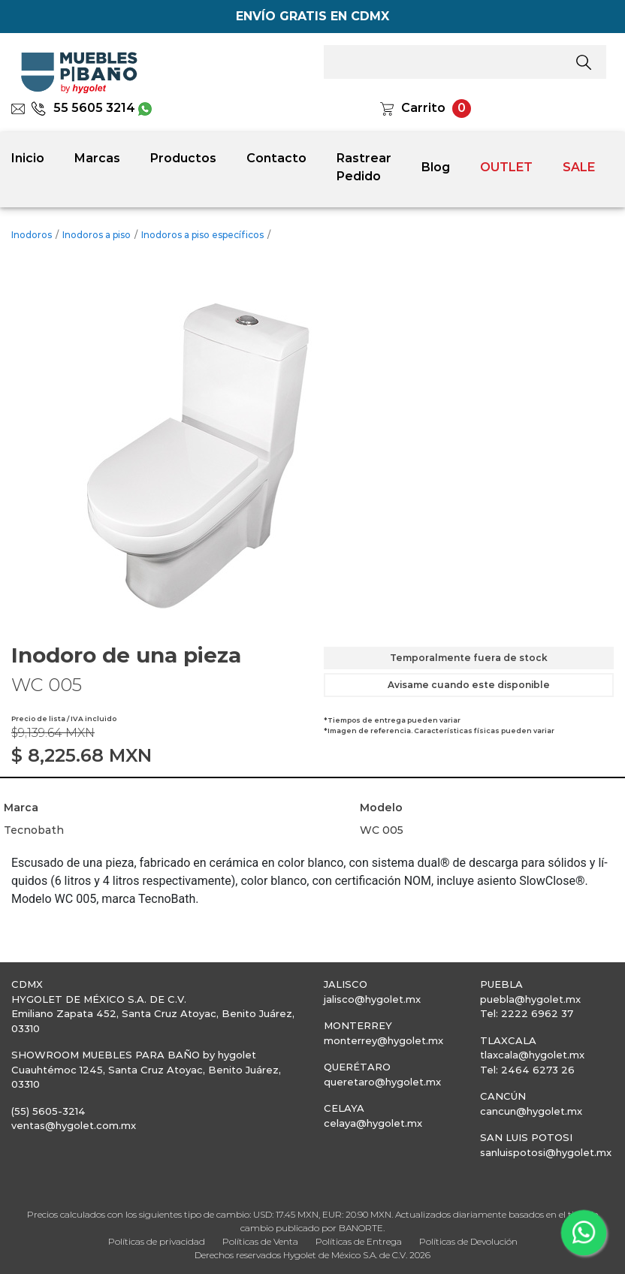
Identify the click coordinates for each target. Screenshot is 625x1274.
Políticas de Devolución (468, 1241)
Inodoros (31, 234)
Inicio (27, 158)
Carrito (423, 108)
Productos (183, 158)
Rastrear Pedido (364, 167)
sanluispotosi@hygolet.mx (545, 1152)
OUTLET (506, 167)
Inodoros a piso (96, 234)
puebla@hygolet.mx (530, 999)
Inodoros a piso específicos (202, 234)
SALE (579, 167)
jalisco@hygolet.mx (372, 999)
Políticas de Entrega (359, 1241)
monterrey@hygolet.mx (383, 1040)
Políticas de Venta (260, 1241)
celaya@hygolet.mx (373, 1123)
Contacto (276, 158)
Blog (435, 167)
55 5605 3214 (83, 108)
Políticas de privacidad (156, 1241)
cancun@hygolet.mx (531, 1111)
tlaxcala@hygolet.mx (532, 1055)
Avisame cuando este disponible (469, 684)
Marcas (97, 158)
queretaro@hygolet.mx (382, 1082)
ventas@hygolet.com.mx (73, 1125)
